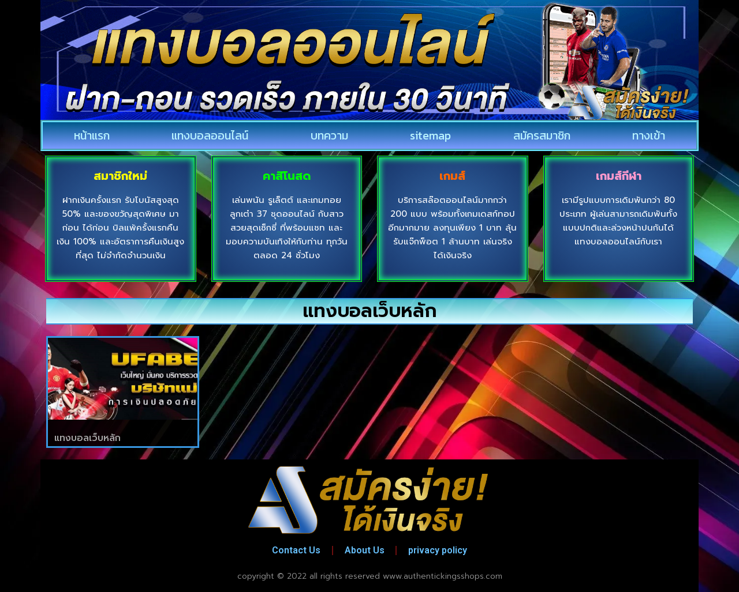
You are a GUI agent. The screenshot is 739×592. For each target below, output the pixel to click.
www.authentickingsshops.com (442, 576)
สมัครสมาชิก (541, 135)
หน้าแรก (92, 135)
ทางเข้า (648, 135)
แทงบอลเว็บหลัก (87, 438)
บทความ (329, 135)
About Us (365, 550)
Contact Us (296, 550)
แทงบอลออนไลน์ (209, 135)
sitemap (430, 135)
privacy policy (438, 550)
